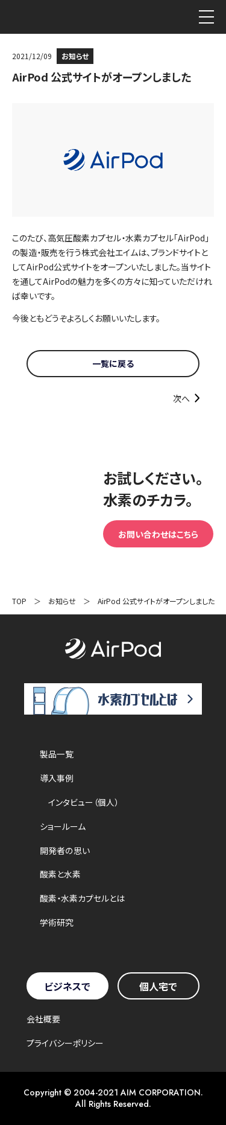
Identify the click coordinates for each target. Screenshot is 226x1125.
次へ (181, 398)
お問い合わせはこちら (158, 534)
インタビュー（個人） (83, 802)
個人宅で (158, 986)
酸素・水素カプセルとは (82, 898)
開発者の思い (65, 850)
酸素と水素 (60, 874)
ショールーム (63, 826)
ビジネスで (67, 986)
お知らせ (62, 601)
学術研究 (57, 922)
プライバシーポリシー (65, 1043)
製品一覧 (57, 754)
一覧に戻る (113, 363)
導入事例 (57, 778)
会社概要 (43, 1019)
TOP (19, 601)
